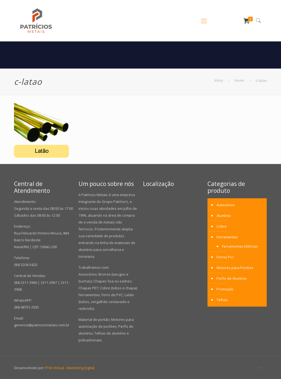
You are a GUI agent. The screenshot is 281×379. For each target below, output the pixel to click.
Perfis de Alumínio (232, 278)
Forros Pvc (225, 256)
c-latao (261, 80)
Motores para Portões (235, 267)
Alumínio (224, 215)
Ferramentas (227, 236)
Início (219, 80)
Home (239, 80)
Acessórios (226, 204)
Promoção (225, 289)
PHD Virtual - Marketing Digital (69, 367)
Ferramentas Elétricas (240, 246)
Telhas (222, 299)
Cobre (222, 226)
